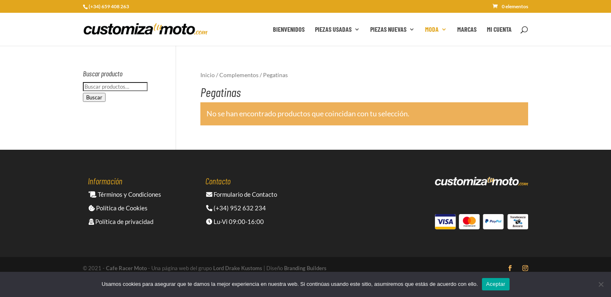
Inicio (207, 74)
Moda (432, 29)
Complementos (238, 74)
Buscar (94, 97)
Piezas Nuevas (388, 29)
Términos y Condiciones (125, 194)
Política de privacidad (121, 221)
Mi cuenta (499, 29)
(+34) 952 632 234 (236, 208)
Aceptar (495, 284)
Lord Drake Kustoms (237, 268)
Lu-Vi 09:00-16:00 (235, 221)
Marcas (467, 29)
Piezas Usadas (333, 29)
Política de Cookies (118, 208)
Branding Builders (305, 268)
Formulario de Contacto (241, 194)
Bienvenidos (289, 29)
